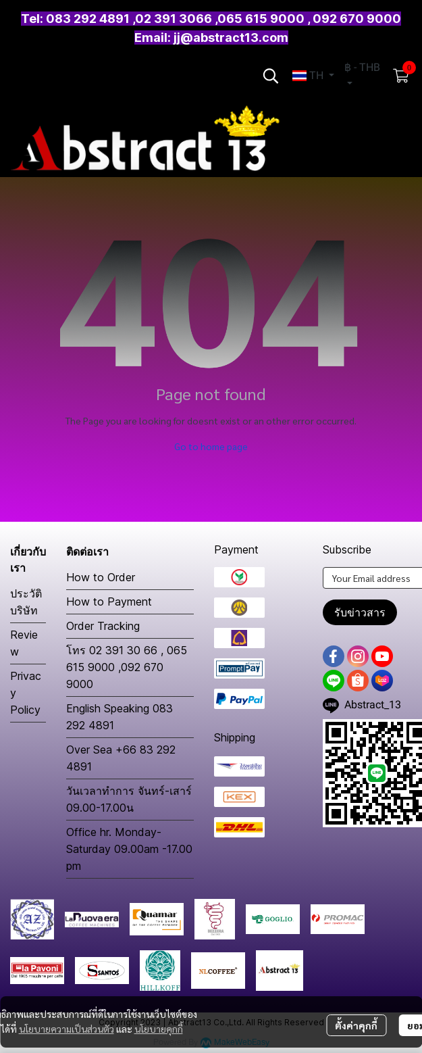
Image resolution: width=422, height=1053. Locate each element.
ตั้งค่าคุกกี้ (356, 1025)
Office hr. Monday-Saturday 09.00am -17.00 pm (129, 849)
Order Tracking (103, 626)
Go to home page (211, 446)
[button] (270, 75)
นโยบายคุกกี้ (158, 1029)
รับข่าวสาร (360, 612)
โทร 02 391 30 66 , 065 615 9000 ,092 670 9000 (126, 667)
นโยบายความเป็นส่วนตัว (66, 1029)
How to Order (100, 577)
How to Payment (109, 601)
